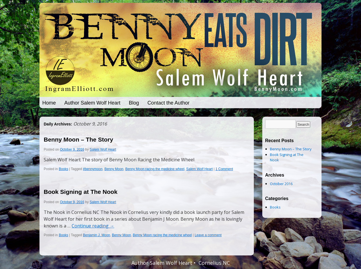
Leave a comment (208, 235)
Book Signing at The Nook (80, 191)
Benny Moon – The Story (78, 139)
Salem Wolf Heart (103, 149)
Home (49, 103)
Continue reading (93, 226)
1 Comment (224, 169)
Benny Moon (113, 169)
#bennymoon (92, 169)
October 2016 (281, 183)
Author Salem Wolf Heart (92, 103)
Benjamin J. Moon (96, 235)
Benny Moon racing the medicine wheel (154, 169)
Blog (134, 103)
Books (63, 169)
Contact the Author (169, 103)
